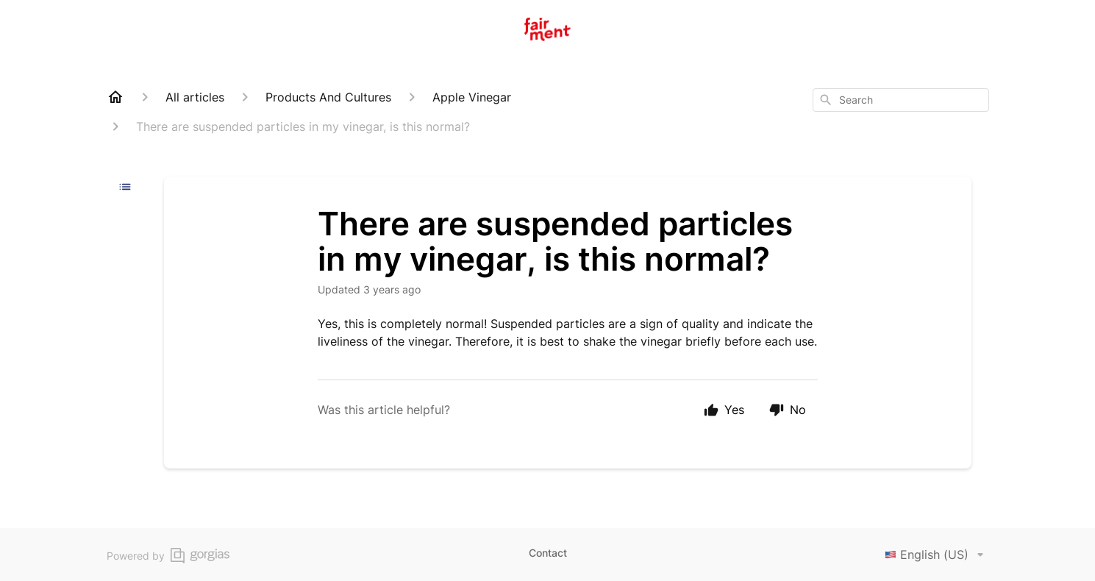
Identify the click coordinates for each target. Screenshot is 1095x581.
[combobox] (901, 100)
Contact (548, 552)
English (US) (937, 554)
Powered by (168, 555)
